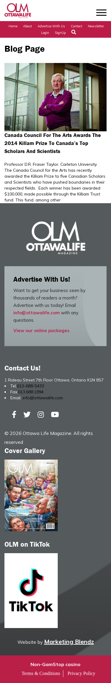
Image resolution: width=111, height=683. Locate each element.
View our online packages (41, 330)
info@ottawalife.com (36, 313)
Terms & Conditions (41, 673)
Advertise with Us (51, 26)
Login (45, 33)
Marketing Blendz (69, 641)
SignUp (60, 33)
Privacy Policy (81, 673)
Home (13, 26)
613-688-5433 (30, 386)
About (27, 26)
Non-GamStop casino (55, 664)
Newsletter (96, 26)
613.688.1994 (31, 392)
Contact (76, 26)
